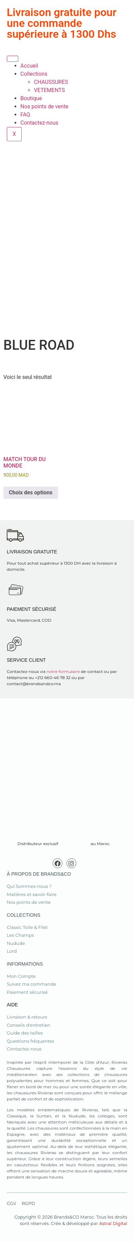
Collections (33, 74)
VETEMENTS (49, 90)
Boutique (31, 98)
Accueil (29, 65)
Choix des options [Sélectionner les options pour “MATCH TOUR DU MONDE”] (31, 492)
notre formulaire (63, 671)
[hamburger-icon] (12, 59)
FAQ (25, 114)
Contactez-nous (39, 123)
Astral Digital (113, 1223)
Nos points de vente (44, 106)
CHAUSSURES (51, 82)
